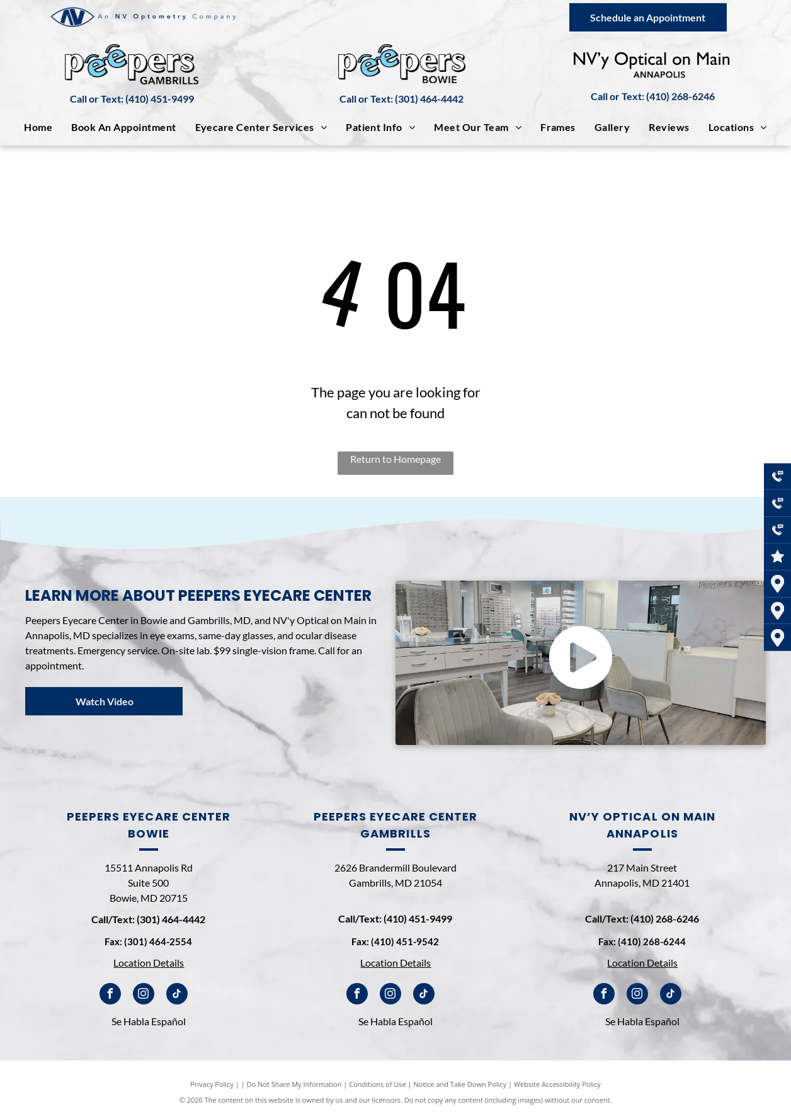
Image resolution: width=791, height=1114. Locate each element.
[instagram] (143, 995)
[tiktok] (177, 995)
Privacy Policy (212, 1084)
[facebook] (110, 995)
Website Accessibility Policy (557, 1084)
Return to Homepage (395, 459)
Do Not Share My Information (294, 1084)
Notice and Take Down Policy (460, 1084)
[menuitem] (38, 127)
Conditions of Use (377, 1084)
